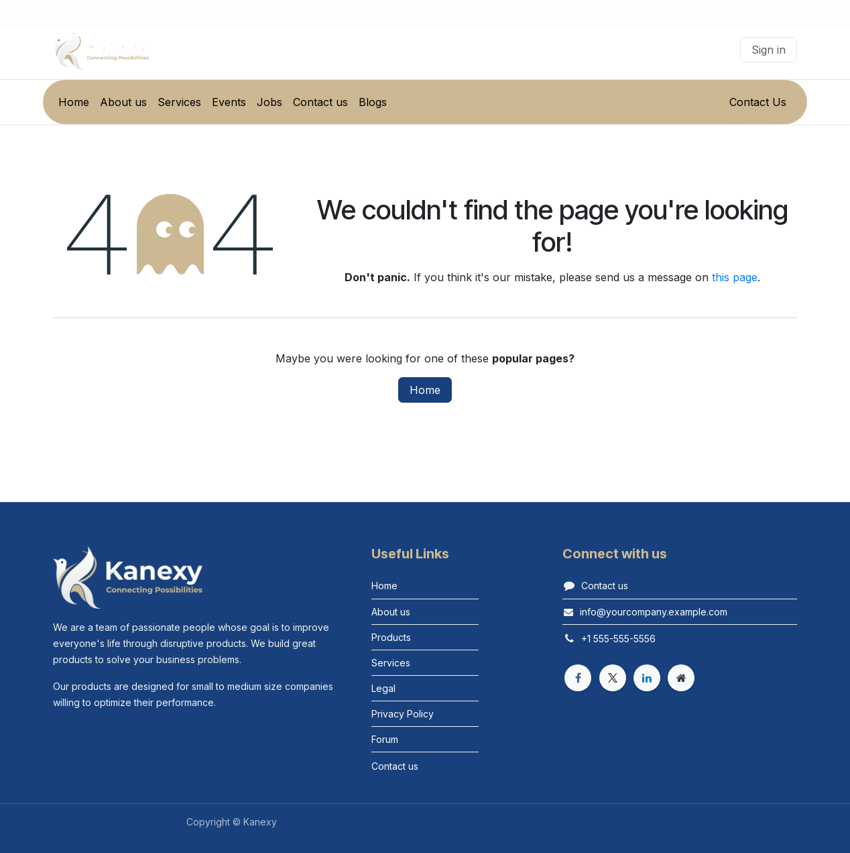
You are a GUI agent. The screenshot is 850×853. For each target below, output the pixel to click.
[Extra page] (681, 677)
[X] (736, 13)
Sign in (768, 49)
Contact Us (757, 102)
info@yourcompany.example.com (653, 611)
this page (734, 277)
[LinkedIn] (761, 13)
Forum (384, 739)
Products (391, 637)
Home (425, 390)
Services (390, 662)
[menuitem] (74, 102)
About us (390, 611)
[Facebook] (711, 13)
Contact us (604, 585)
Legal (383, 688)
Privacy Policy (402, 713)
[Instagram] (785, 13)
